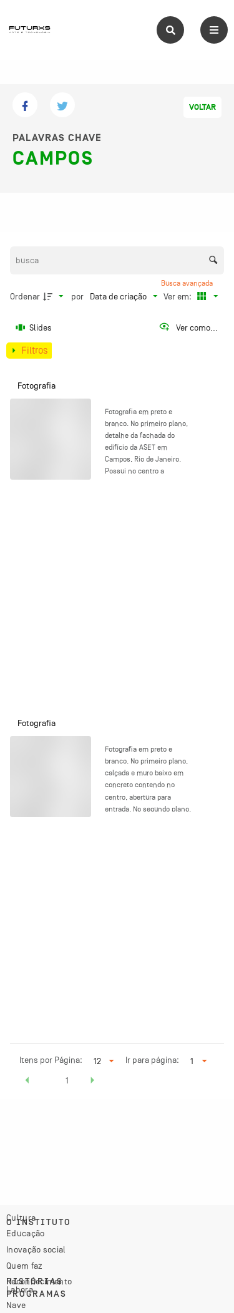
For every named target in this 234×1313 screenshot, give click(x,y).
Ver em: (178, 296)
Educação (25, 1233)
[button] (27, 1082)
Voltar (202, 107)
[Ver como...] (188, 327)
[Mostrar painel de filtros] (29, 350)
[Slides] (34, 327)
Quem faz (24, 1266)
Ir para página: (152, 1060)
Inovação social (36, 1249)
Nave (16, 1305)
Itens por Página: (50, 1060)
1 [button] (67, 1080)
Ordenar (25, 296)
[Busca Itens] (117, 260)
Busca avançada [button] (188, 283)
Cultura (21, 1218)
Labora (19, 1289)
